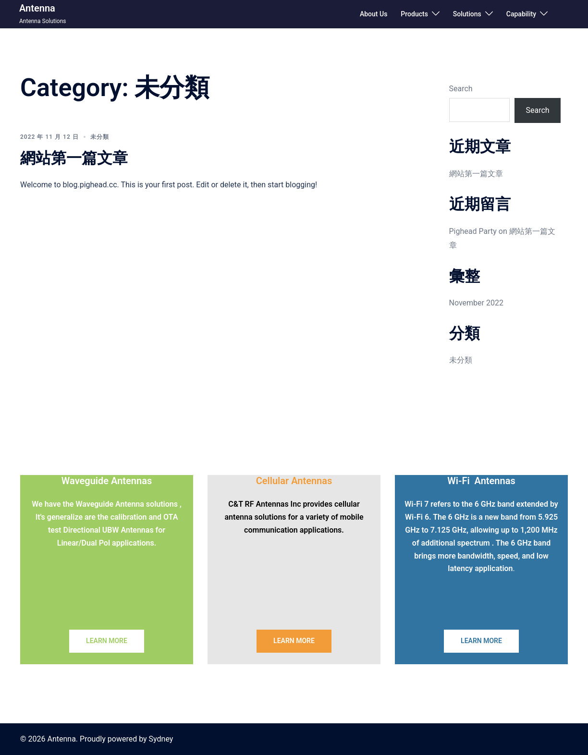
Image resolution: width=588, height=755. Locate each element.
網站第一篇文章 (74, 158)
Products (414, 14)
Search (461, 88)
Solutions (467, 14)
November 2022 (476, 302)
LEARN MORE (106, 641)
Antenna (37, 8)
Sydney (161, 738)
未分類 (99, 137)
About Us (373, 14)
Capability (521, 14)
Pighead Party (473, 231)
